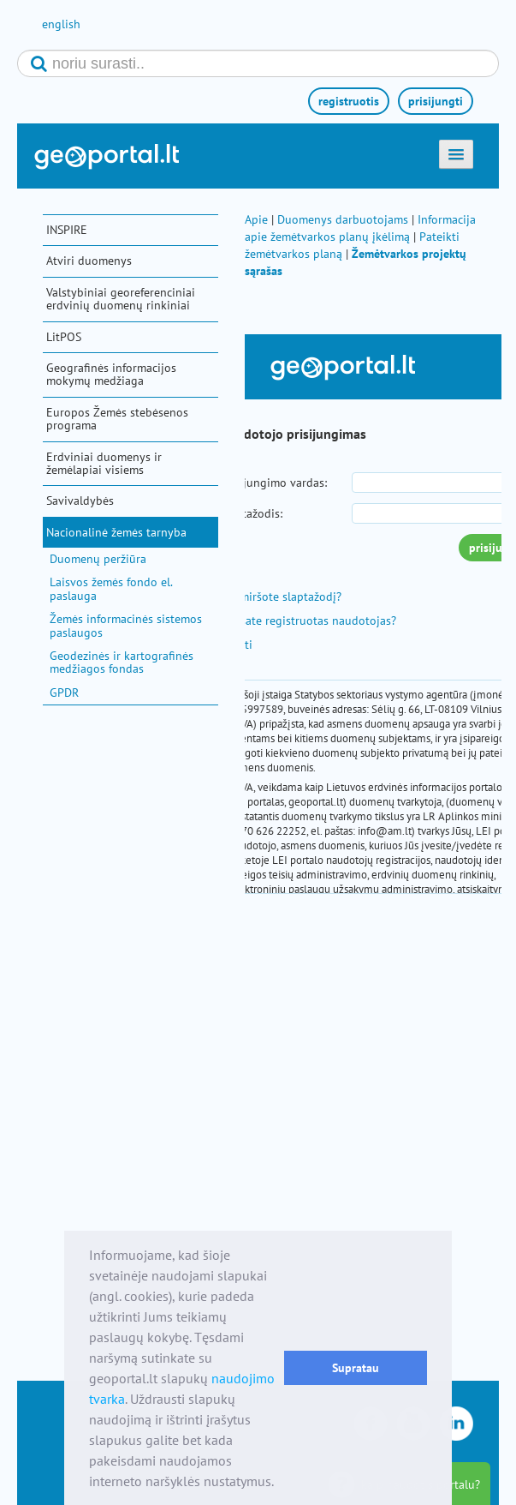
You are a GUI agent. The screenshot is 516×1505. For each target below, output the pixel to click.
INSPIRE (66, 229)
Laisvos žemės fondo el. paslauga (111, 588)
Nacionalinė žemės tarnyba (116, 532)
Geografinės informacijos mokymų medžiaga (111, 374)
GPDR (64, 692)
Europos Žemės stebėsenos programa (117, 419)
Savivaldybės (80, 500)
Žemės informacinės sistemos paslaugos (126, 625)
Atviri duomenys (89, 260)
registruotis (348, 101)
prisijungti (435, 101)
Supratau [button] (355, 1367)
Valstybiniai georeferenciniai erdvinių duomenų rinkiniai (120, 299)
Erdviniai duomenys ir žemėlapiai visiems (104, 463)
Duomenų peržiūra (98, 559)
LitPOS (63, 337)
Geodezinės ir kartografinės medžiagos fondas (121, 662)
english (61, 24)
